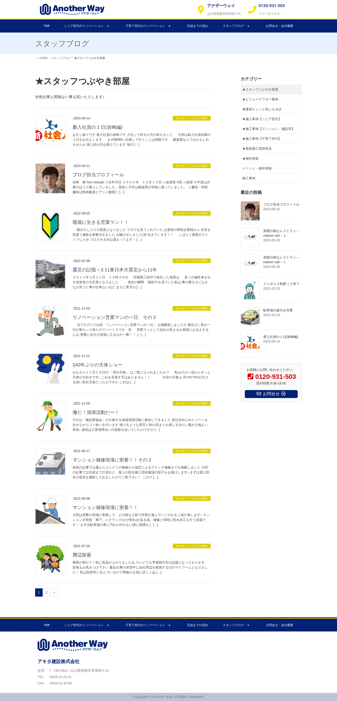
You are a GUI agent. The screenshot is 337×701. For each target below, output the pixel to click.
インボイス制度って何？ (281, 284)
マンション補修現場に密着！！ (105, 507)
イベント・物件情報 (257, 168)
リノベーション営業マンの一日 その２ (115, 317)
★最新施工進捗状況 (257, 148)
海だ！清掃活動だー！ (96, 412)
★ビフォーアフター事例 (260, 99)
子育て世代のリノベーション (148, 26)
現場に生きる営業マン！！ (101, 222)
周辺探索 (82, 554)
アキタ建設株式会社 (58, 661)
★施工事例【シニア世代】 (262, 119)
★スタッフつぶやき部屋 (191, 118)
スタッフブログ (237, 26)
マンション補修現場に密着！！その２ (112, 459)
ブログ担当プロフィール (98, 174)
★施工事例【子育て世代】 (262, 138)
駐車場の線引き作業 (278, 310)
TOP (47, 26)
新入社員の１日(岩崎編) (97, 127)
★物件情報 (250, 158)
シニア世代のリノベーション (87, 26)
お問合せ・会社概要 (279, 26)
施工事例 (248, 178)
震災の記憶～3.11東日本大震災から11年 (115, 269)
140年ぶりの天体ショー (97, 364)
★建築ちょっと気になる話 (262, 109)
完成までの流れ (197, 26)
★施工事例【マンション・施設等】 (268, 129)
